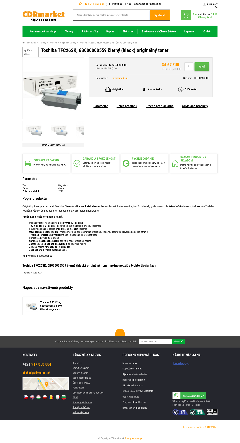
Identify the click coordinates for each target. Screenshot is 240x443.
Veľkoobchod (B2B (82, 377)
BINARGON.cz (211, 427)
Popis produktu (127, 106)
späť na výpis (28, 52)
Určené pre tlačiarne (160, 106)
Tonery (43, 42)
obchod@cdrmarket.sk (147, 4)
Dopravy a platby (80, 372)
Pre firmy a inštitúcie (82, 402)
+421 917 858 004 (92, 4)
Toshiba (53, 42)
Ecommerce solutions (193, 427)
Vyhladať (159, 15)
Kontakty (77, 363)
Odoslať (178, 341)
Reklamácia (78, 387)
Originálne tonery (68, 42)
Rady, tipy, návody (81, 367)
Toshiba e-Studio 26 (32, 272)
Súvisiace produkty (195, 106)
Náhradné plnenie (81, 412)
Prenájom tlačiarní (81, 407)
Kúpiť (202, 66)
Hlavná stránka (29, 42)
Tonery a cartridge (133, 438)
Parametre (101, 106)
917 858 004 (36, 364)
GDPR (75, 397)
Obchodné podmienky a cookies (88, 392)
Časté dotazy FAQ (81, 382)
